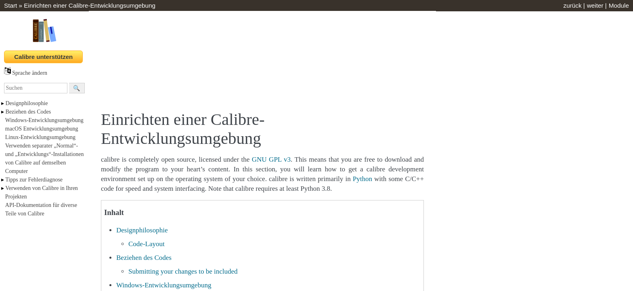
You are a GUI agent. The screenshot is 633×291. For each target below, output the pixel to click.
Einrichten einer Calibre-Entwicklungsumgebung (89, 5)
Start (10, 5)
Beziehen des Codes (28, 112)
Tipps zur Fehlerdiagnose (34, 180)
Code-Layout (146, 244)
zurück (572, 5)
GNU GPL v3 (271, 159)
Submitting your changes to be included (183, 271)
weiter (595, 5)
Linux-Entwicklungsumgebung (40, 137)
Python (362, 179)
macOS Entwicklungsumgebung (41, 129)
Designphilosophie (27, 103)
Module (619, 5)
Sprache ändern (25, 73)
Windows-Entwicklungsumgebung (44, 120)
